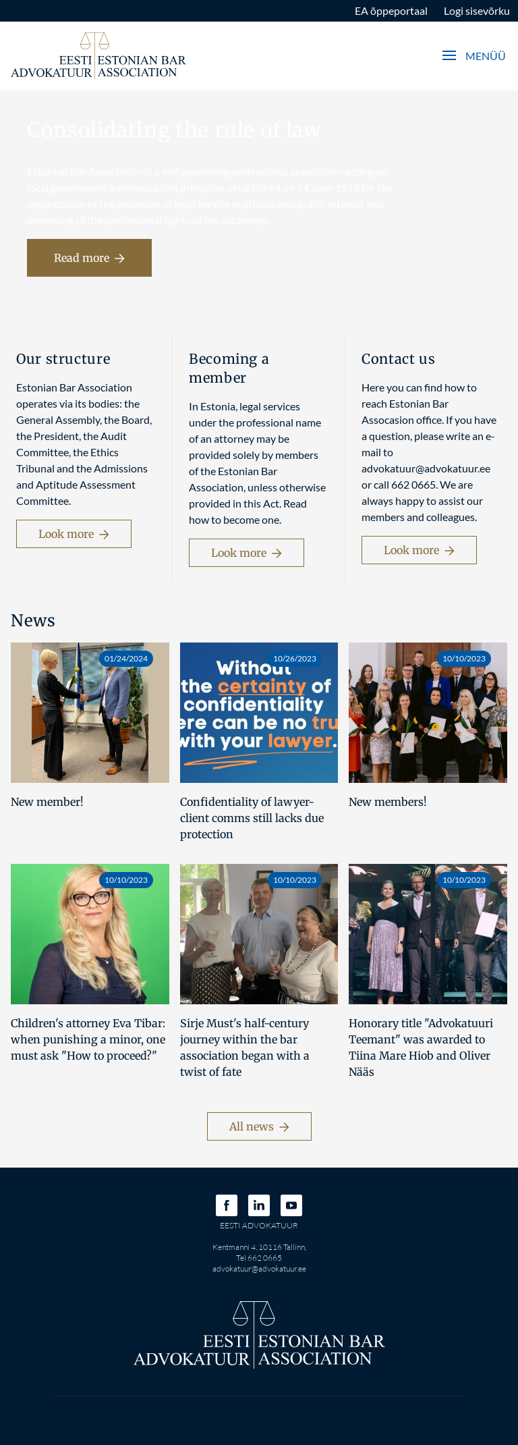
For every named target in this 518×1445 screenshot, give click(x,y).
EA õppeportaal (391, 10)
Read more (89, 258)
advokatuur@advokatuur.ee (259, 1268)
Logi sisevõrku (477, 10)
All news (259, 1126)
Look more (73, 534)
